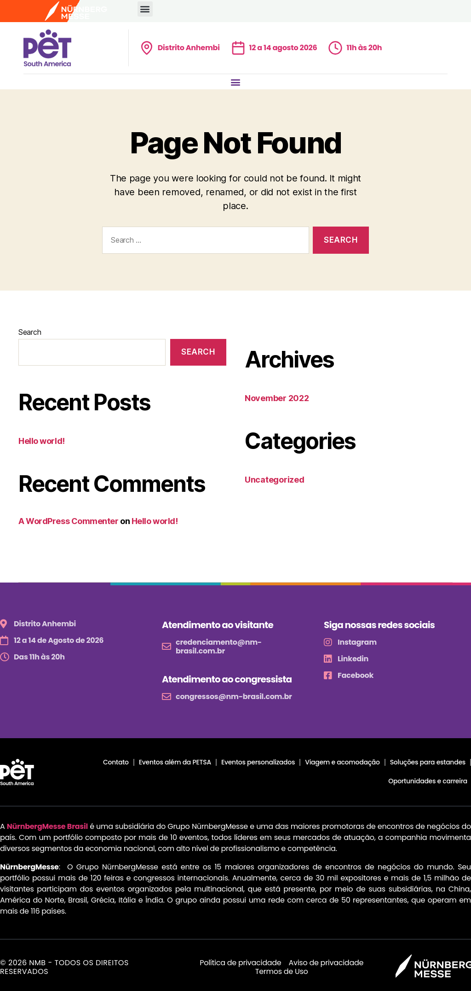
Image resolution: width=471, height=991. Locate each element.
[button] (145, 9)
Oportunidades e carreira (427, 781)
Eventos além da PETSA (175, 762)
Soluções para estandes (427, 762)
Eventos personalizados (258, 762)
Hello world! (41, 441)
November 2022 (277, 398)
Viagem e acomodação (342, 762)
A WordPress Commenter (68, 521)
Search (29, 332)
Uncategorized (274, 479)
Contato (116, 762)
